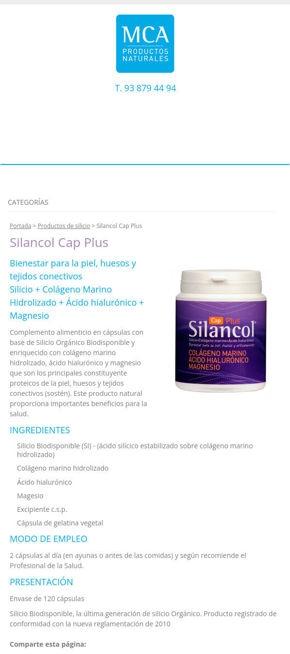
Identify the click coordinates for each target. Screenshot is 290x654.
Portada (20, 226)
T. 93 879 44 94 (145, 88)
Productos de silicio (63, 226)
